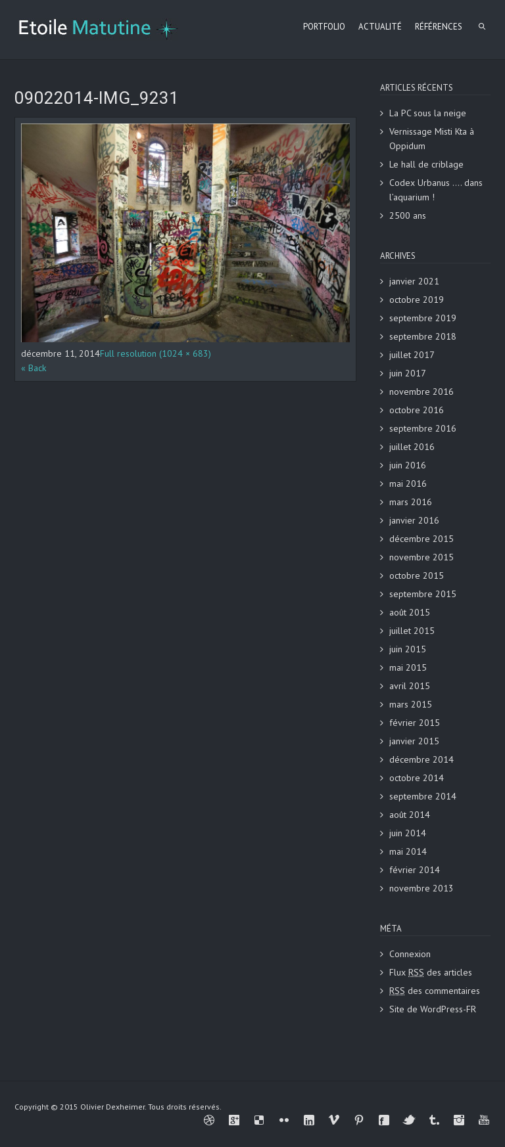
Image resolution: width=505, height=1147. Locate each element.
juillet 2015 (412, 631)
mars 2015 (410, 704)
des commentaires (434, 991)
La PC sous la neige (427, 113)
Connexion (410, 954)
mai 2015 (408, 667)
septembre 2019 (422, 318)
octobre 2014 (416, 778)
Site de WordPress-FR (432, 1009)
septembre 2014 (422, 796)
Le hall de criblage (426, 164)
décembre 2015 (421, 539)
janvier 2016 (414, 520)
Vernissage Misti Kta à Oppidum (431, 138)
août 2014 (409, 815)
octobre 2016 (416, 410)
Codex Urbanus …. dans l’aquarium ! (436, 190)
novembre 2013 (421, 888)
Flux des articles (430, 972)
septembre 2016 (422, 428)
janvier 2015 (414, 741)
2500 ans (407, 215)
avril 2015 (409, 686)
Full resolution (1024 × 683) (155, 353)
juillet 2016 (412, 447)
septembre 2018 (422, 336)
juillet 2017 (412, 355)
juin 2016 (407, 465)
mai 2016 (408, 483)
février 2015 (414, 723)
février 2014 (414, 870)
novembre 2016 (421, 391)
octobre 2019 (416, 299)
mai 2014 (408, 851)
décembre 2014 (421, 759)
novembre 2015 (421, 557)
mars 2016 (410, 502)
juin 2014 (407, 833)
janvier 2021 (414, 281)
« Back (33, 368)
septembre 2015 (422, 594)
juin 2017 (407, 373)
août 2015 (409, 612)
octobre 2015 (416, 575)
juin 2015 (407, 649)
